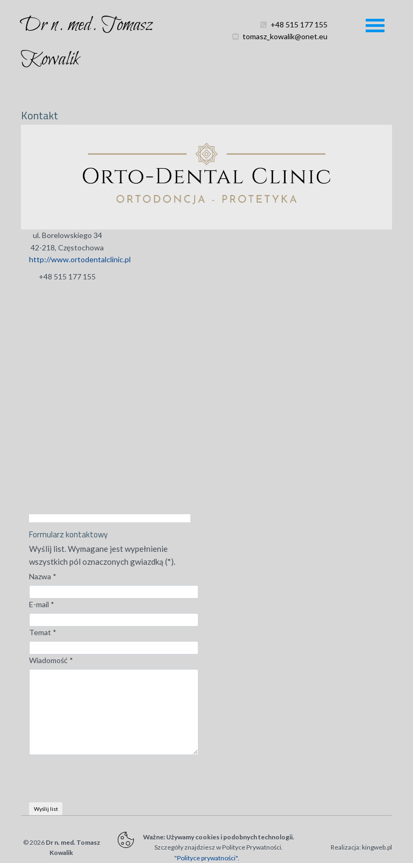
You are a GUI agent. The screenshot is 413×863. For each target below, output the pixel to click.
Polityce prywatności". (208, 858)
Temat (42, 632)
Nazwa (42, 576)
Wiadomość (51, 660)
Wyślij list (46, 809)
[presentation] (111, 781)
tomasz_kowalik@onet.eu (285, 48)
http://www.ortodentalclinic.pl (80, 259)
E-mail (41, 604)
